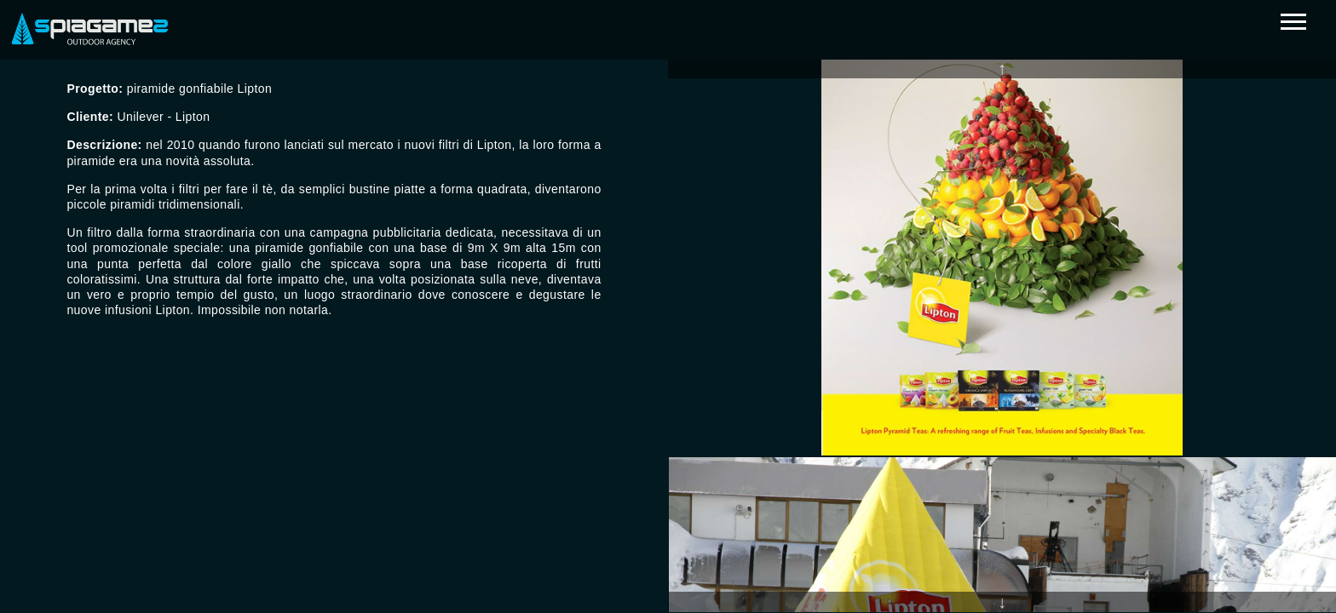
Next (1002, 602)
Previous (1002, 68)
